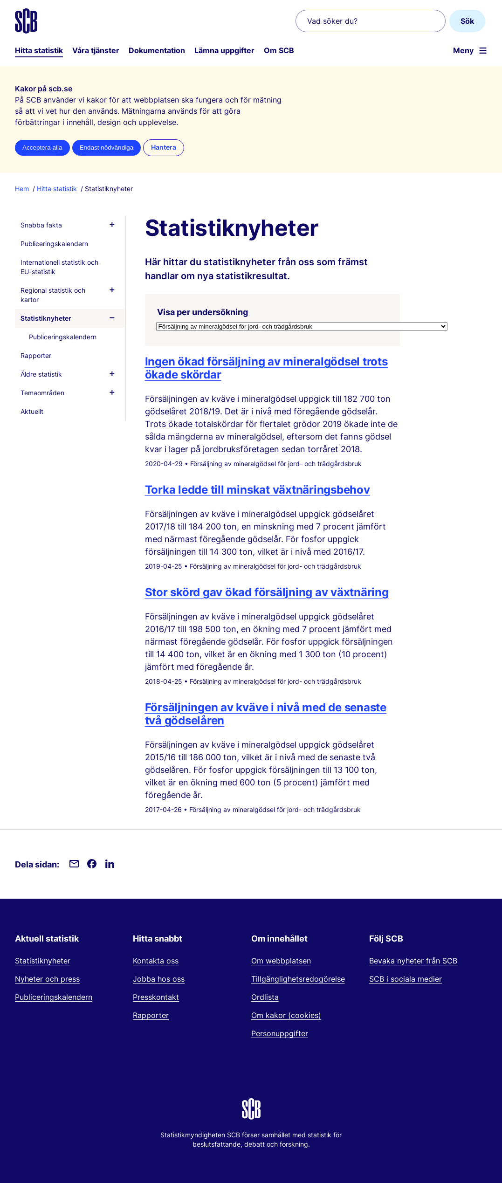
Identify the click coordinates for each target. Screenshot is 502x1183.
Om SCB (279, 50)
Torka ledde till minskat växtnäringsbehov (257, 489)
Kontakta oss (156, 960)
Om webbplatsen (281, 960)
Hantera (163, 147)
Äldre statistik (41, 374)
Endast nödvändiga (107, 147)
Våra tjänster (95, 50)
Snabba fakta (41, 225)
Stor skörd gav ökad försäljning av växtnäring (267, 592)
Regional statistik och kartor (53, 294)
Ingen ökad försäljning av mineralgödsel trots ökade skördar (266, 368)
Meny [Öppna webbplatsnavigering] (463, 50)
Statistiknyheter (46, 318)
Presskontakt (156, 997)
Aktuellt (32, 411)
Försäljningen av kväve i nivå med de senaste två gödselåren (265, 714)
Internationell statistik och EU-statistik (59, 266)
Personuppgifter (279, 1033)
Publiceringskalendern (54, 244)
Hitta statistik (39, 50)
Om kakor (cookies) (286, 1015)
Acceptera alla (42, 147)
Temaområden (42, 393)
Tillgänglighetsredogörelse (298, 979)
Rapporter (36, 355)
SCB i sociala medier (405, 979)
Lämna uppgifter (224, 50)
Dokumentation (157, 50)
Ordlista (265, 997)
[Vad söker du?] (371, 21)
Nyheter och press (47, 979)
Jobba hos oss (159, 979)
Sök (467, 21)
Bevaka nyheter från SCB (413, 960)
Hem (22, 189)
